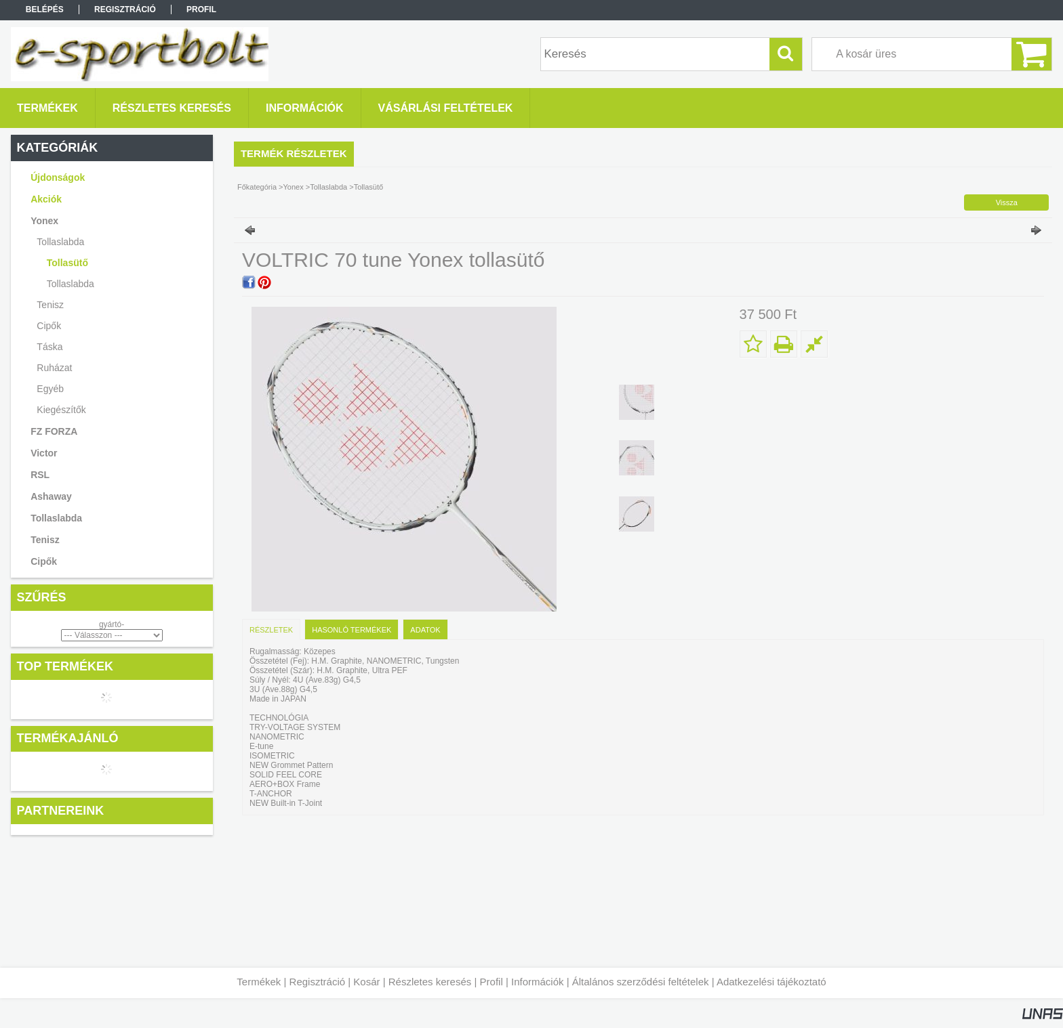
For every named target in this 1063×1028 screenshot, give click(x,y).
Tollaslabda (70, 283)
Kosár (366, 981)
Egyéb (50, 388)
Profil (491, 981)
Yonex (293, 187)
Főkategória (257, 187)
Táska (49, 346)
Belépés (45, 9)
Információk (537, 981)
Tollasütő (67, 262)
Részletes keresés (430, 981)
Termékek (259, 981)
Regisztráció (317, 981)
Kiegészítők (61, 409)
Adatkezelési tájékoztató (771, 981)
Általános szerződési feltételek (640, 981)
